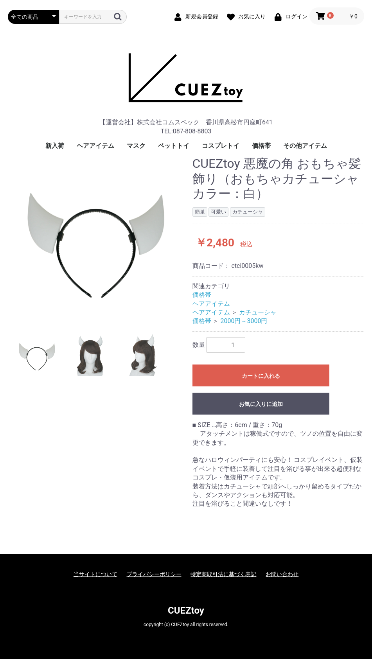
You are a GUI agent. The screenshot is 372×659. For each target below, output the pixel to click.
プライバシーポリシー (154, 574)
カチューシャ (258, 312)
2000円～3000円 (243, 321)
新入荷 (54, 145)
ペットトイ (173, 145)
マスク (136, 145)
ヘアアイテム (95, 145)
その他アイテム (305, 145)
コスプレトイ (220, 145)
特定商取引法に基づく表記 (223, 574)
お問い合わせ (282, 574)
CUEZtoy (186, 610)
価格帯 (261, 145)
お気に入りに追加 (261, 404)
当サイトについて (95, 574)
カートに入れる (261, 376)
